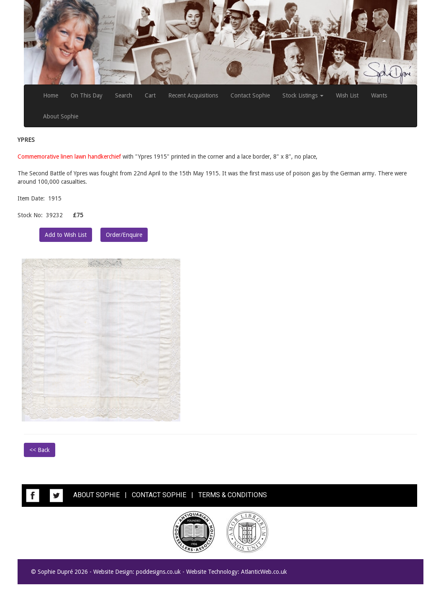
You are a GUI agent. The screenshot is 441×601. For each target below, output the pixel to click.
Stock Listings (302, 95)
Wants (379, 95)
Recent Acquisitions (193, 95)
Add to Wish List (66, 234)
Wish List (347, 95)
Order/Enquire (124, 234)
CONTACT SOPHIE (159, 495)
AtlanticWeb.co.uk (264, 571)
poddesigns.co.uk (158, 571)
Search (123, 95)
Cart (150, 95)
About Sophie (60, 116)
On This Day (87, 95)
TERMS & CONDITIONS (232, 495)
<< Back (39, 450)
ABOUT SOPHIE (96, 495)
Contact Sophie (250, 95)
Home (50, 95)
